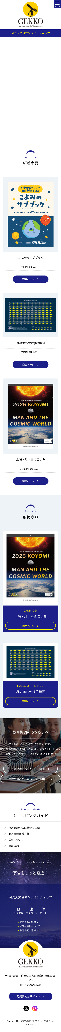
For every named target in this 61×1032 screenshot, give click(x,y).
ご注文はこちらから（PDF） (30, 769)
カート (43, 911)
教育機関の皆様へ (27, 930)
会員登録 (18, 911)
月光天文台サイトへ (30, 996)
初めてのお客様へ (27, 922)
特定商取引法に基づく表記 (24, 828)
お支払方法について (29, 926)
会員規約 (13, 846)
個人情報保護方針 (18, 834)
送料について (16, 840)
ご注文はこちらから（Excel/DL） (30, 779)
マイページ (31, 911)
